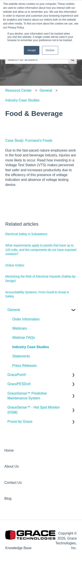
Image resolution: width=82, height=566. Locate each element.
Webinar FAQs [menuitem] (23, 337)
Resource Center (18, 90)
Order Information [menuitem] (26, 319)
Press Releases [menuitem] (24, 365)
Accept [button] (32, 50)
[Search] (72, 60)
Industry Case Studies (22, 100)
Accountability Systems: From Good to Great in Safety (37, 294)
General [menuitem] (13, 310)
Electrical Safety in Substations (26, 234)
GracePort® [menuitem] (16, 375)
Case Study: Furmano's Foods (28, 140)
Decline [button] (50, 50)
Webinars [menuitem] (19, 328)
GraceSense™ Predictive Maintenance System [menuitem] (27, 395)
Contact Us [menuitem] (13, 482)
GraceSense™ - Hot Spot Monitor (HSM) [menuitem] (33, 409)
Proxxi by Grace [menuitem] (19, 421)
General (46, 90)
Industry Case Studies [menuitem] (30, 347)
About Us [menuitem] (11, 466)
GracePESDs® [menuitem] (19, 384)
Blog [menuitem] (7, 498)
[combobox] (36, 60)
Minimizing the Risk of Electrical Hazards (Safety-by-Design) (40, 279)
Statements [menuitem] (21, 356)
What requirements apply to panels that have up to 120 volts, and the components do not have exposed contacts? (40, 250)
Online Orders (14, 265)
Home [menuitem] (9, 450)
